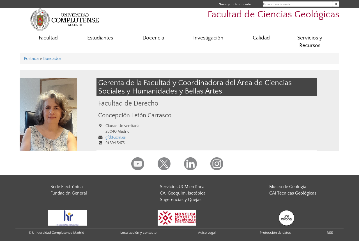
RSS (330, 233)
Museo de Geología (287, 186)
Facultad (48, 38)
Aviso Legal (207, 233)
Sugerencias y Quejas (180, 199)
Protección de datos (275, 233)
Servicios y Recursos (309, 41)
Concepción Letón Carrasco (134, 115)
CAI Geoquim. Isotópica (183, 193)
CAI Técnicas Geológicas (292, 193)
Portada (31, 58)
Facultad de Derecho (128, 103)
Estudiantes (100, 38)
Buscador (52, 58)
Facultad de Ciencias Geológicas (273, 15)
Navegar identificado (234, 4)
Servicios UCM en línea (182, 186)
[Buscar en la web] (336, 4)
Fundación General (68, 193)
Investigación (208, 38)
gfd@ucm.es (115, 137)
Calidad (261, 38)
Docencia (153, 38)
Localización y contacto (138, 233)
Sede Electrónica (66, 186)
